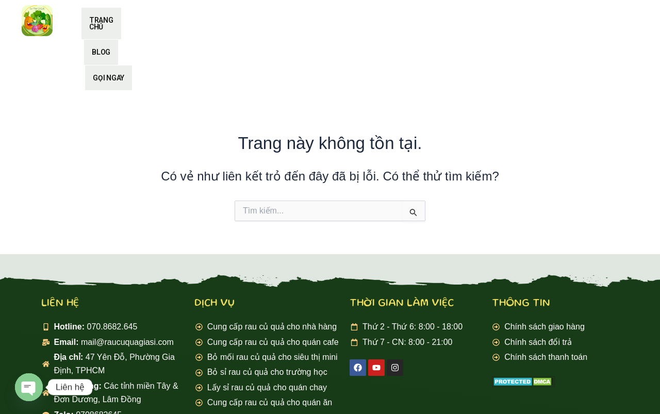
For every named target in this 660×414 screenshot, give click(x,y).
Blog (370, 20)
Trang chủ (311, 20)
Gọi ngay (426, 20)
